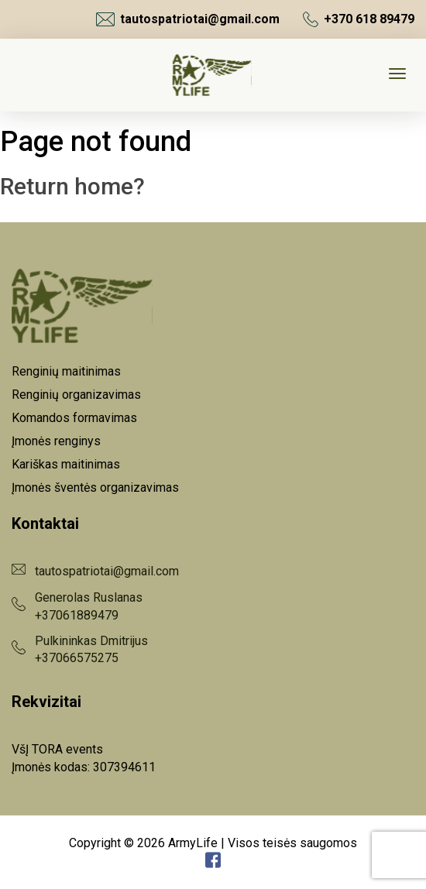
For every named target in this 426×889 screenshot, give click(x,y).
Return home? (72, 186)
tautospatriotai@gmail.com (188, 19)
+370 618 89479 (358, 19)
